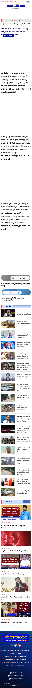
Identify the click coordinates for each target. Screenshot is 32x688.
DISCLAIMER (16, 669)
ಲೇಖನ (13, 653)
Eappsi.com (19, 685)
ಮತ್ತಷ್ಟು (26, 501)
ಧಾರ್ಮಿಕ (19, 653)
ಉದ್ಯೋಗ (27, 650)
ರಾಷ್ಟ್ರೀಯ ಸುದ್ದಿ (6, 650)
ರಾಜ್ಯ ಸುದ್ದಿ (13, 650)
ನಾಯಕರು (15, 656)
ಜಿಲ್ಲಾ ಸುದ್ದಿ (20, 650)
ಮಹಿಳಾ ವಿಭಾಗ (22, 656)
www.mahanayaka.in (15, 683)
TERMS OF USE (9, 666)
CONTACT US (14, 662)
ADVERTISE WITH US (21, 666)
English (23, 659)
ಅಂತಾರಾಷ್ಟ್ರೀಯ (9, 659)
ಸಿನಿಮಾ (17, 659)
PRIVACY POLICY (25, 662)
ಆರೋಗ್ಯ (8, 656)
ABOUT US (6, 662)
